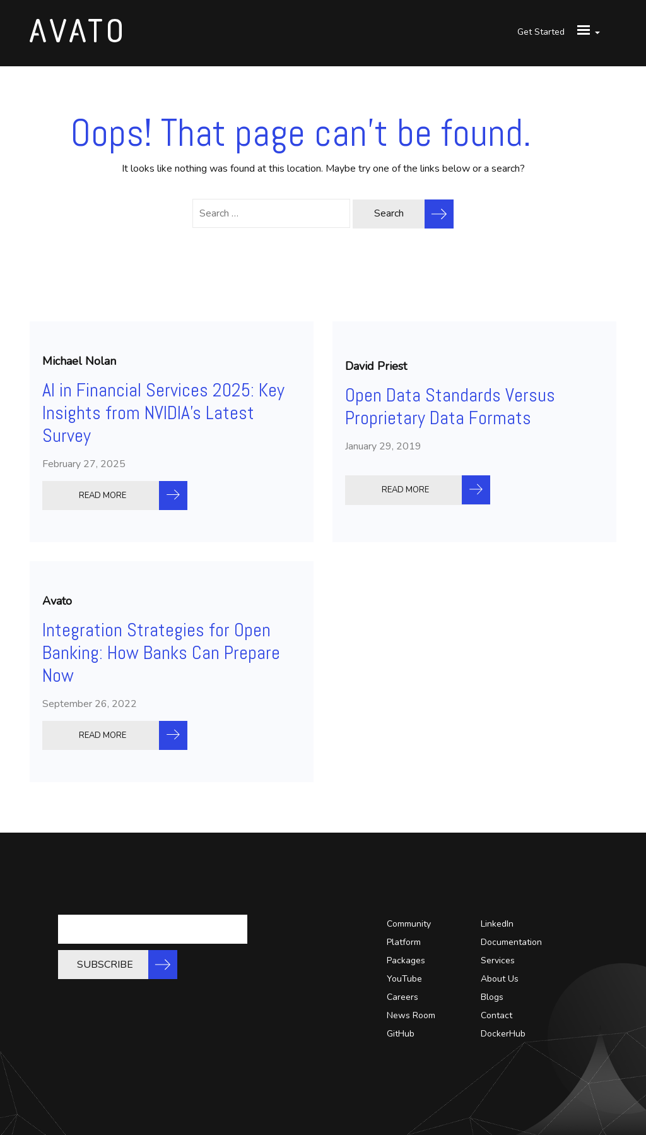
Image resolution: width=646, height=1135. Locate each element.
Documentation (511, 942)
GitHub (400, 1034)
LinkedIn (497, 924)
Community (409, 924)
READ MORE (102, 495)
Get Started (541, 32)
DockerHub (503, 1034)
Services (498, 960)
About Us (500, 979)
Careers (402, 997)
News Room (411, 1015)
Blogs (492, 997)
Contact (496, 1015)
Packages (406, 960)
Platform (404, 942)
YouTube (404, 979)
